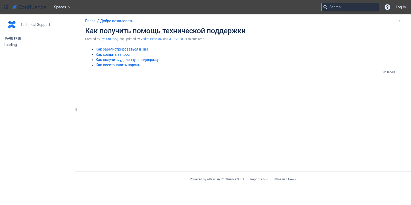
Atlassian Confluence (221, 179)
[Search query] (350, 7)
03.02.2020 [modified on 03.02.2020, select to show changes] (175, 39)
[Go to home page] (29, 7)
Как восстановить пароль (118, 65)
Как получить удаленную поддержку (127, 60)
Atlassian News (285, 179)
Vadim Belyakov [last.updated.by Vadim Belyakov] (151, 39)
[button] (6, 7)
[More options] (398, 21)
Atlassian (242, 190)
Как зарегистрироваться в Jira (122, 49)
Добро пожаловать (116, 21)
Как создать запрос (113, 54)
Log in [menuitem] (401, 7)
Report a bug (259, 179)
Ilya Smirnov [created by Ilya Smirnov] (109, 39)
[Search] (325, 7)
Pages (90, 21)
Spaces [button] (60, 7)
